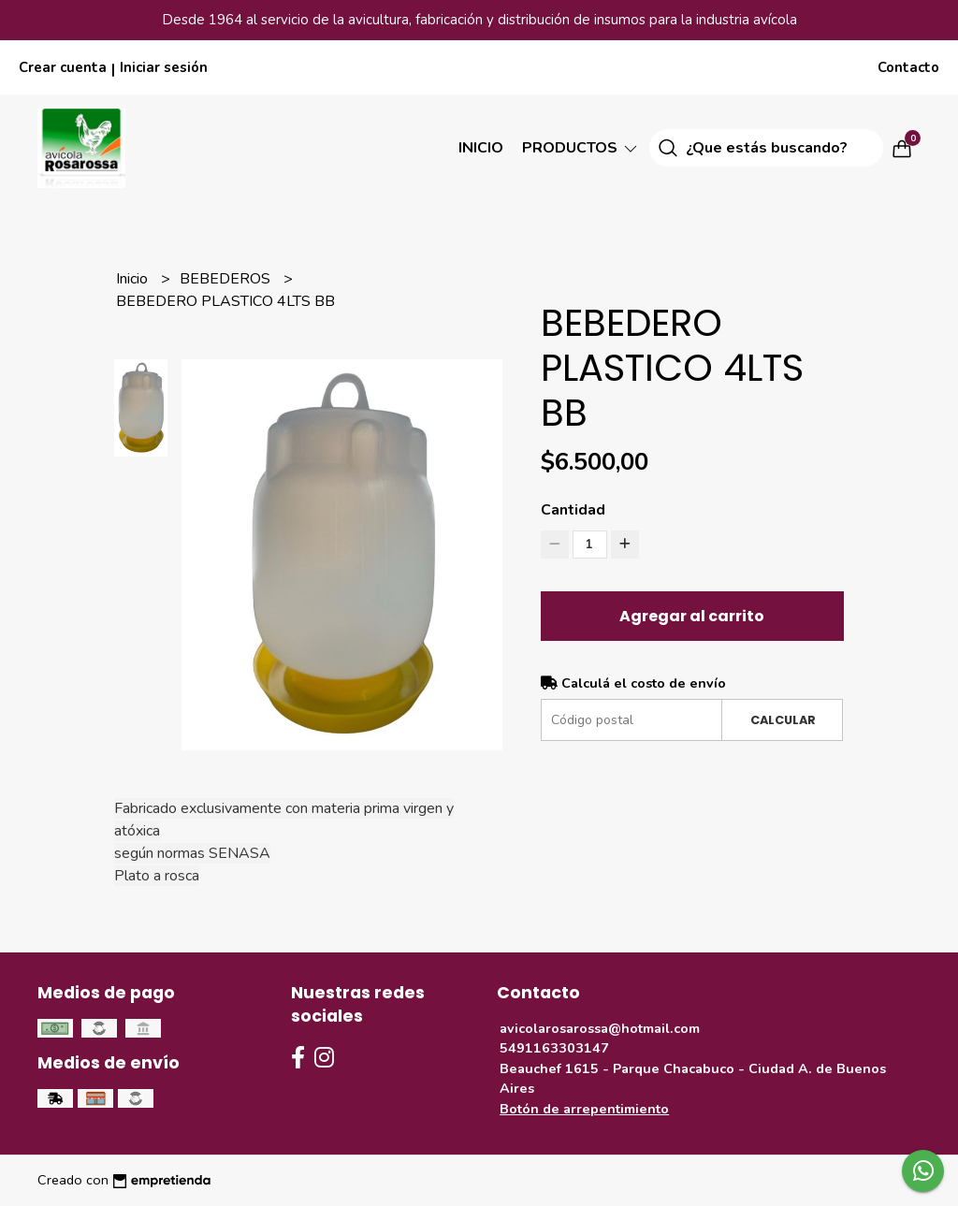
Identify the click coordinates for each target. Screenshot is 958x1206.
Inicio (480, 148)
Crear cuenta (63, 67)
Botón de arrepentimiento (584, 1108)
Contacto (908, 67)
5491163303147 (554, 1048)
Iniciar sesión (164, 67)
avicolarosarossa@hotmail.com (600, 1028)
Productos (581, 148)
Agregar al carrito (691, 616)
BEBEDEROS (227, 279)
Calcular (783, 720)
